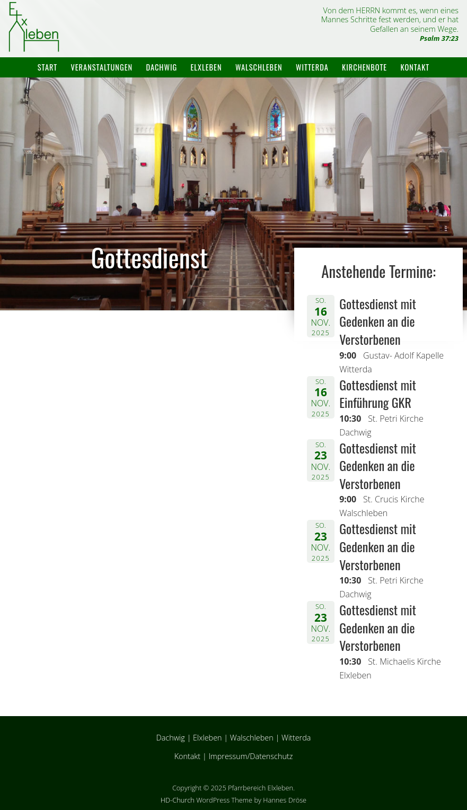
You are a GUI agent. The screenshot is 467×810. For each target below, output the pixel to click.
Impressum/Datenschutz (250, 756)
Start (47, 67)
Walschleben (259, 67)
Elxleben (206, 67)
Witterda (312, 67)
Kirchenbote (364, 67)
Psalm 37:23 (439, 38)
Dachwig (161, 67)
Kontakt (415, 67)
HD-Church (178, 800)
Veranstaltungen (102, 67)
